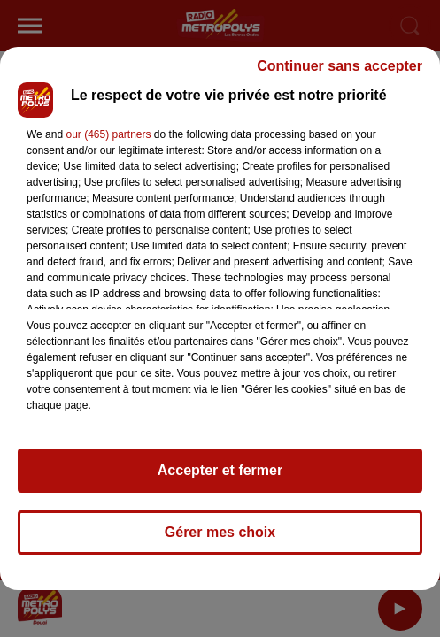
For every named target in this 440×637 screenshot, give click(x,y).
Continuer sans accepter (339, 65)
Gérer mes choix (220, 532)
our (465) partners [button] (108, 134)
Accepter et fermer (220, 470)
